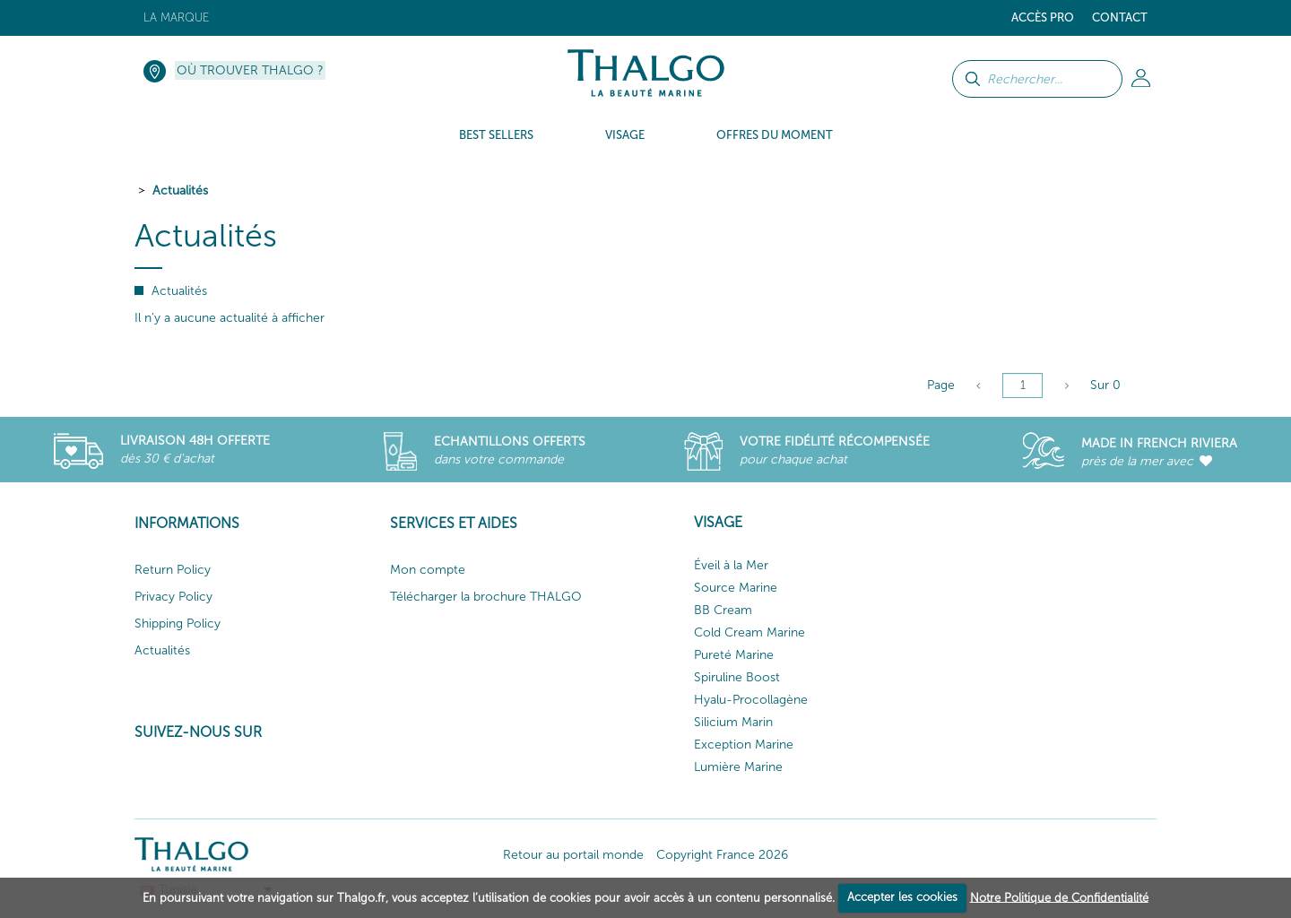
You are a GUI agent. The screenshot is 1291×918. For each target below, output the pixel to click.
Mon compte (427, 569)
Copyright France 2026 (722, 854)
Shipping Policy (177, 623)
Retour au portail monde (573, 854)
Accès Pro (1042, 17)
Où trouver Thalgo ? (250, 70)
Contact (1120, 17)
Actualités (180, 190)
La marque (176, 17)
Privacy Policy (173, 596)
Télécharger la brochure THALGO (486, 596)
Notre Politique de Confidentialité (1059, 897)
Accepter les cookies (902, 897)
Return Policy (172, 569)
